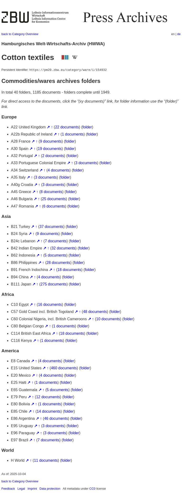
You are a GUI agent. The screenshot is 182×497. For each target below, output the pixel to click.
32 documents (63, 248)
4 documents (58, 170)
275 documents (53, 284)
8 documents (51, 192)
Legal (21, 488)
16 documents (50, 305)
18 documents (69, 270)
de (179, 34)
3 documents (86, 163)
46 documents (56, 418)
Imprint (32, 488)
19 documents (50, 149)
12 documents (48, 397)
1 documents (73, 134)
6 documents (54, 206)
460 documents (64, 368)
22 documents (67, 127)
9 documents (51, 141)
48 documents (95, 312)
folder (87, 127)
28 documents (58, 263)
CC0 (92, 488)
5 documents (55, 255)
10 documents (108, 319)
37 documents (52, 227)
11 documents (46, 460)
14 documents (49, 411)
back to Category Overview (19, 34)
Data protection (50, 488)
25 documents (54, 199)
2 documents (53, 156)
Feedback (8, 488)
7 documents (56, 241)
